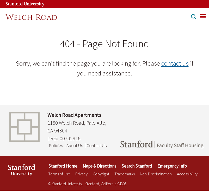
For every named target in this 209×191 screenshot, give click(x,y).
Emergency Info (172, 166)
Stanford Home (62, 166)
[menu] (202, 16)
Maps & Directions (99, 166)
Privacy (81, 173)
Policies (56, 145)
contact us (175, 63)
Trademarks (124, 173)
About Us (74, 145)
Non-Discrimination (156, 173)
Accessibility (187, 173)
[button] (193, 17)
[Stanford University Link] (20, 4)
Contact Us (97, 145)
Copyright (101, 173)
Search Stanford (136, 166)
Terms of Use (59, 173)
